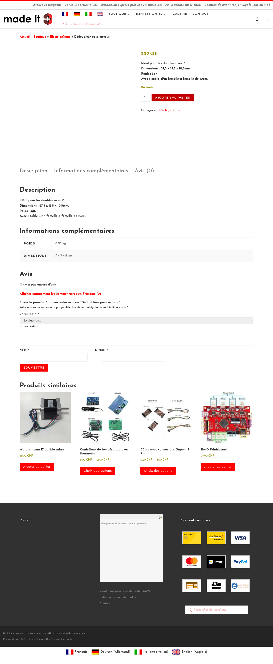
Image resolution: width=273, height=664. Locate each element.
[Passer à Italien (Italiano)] (151, 652)
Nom (24, 349)
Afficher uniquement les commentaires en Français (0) (60, 294)
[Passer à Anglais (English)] (189, 652)
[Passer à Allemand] (76, 15)
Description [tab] (33, 171)
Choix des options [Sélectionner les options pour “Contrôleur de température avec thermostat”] (98, 471)
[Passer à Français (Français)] (76, 652)
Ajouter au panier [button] (37, 467)
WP (23, 640)
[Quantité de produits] (146, 98)
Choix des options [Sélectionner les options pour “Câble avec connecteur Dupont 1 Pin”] (158, 471)
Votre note (29, 314)
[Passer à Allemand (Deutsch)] (110, 652)
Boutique (39, 37)
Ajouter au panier (173, 97)
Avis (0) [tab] (144, 171)
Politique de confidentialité (118, 597)
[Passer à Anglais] (100, 15)
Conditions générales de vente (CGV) (125, 591)
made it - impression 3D (33, 633)
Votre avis (29, 326)
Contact (105, 603)
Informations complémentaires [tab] (91, 171)
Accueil (25, 37)
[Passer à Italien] (88, 15)
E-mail (101, 349)
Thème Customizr (62, 640)
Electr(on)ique (60, 37)
